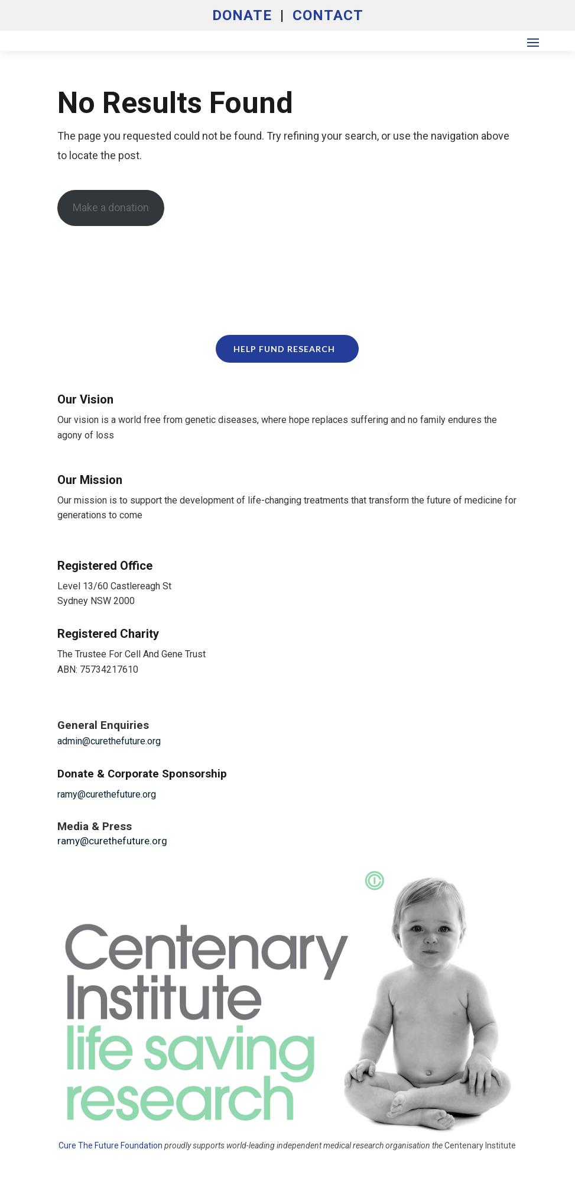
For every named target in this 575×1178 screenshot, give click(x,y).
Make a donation (111, 207)
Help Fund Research (284, 349)
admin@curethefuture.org (109, 741)
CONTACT (328, 15)
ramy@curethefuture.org (106, 794)
